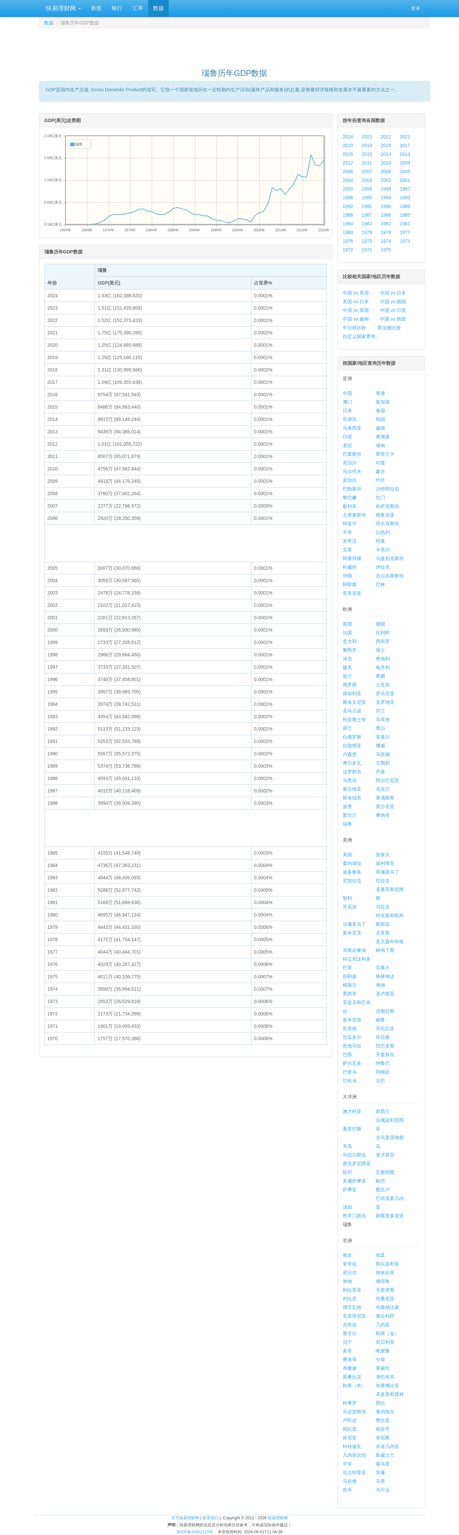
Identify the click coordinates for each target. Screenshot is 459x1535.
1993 (405, 197)
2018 (386, 145)
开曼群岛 (385, 1054)
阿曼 (380, 541)
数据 (158, 8)
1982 (386, 223)
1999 (367, 189)
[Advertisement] (234, 45)
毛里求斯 (385, 1290)
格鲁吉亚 (385, 515)
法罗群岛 (352, 771)
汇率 (137, 8)
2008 (348, 171)
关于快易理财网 (185, 1518)
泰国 (380, 410)
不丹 (347, 532)
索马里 (383, 1463)
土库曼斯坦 (354, 515)
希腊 (380, 676)
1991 (367, 206)
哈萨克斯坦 (387, 506)
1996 (348, 197)
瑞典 (347, 824)
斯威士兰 (385, 1455)
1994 (386, 197)
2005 (405, 171)
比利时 (383, 632)
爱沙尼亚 (385, 806)
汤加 (347, 1207)
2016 (348, 154)
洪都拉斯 (385, 1011)
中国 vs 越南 (356, 319)
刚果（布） (354, 1385)
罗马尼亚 (385, 693)
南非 (347, 1255)
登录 (415, 8)
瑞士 (380, 650)
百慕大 (383, 967)
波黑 (347, 806)
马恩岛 (350, 780)
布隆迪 (350, 1368)
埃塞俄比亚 (387, 1385)
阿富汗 (350, 523)
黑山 (380, 728)
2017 (405, 145)
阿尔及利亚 (387, 1264)
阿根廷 (383, 1072)
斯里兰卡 (385, 454)
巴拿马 (350, 1072)
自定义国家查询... (361, 336)
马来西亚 (352, 428)
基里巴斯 (352, 1128)
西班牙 (383, 641)
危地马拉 (352, 1046)
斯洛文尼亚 (354, 702)
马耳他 (383, 719)
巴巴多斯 (385, 1046)
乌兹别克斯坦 (390, 558)
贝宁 (347, 1342)
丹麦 (380, 771)
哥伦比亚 (385, 1028)
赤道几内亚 (387, 1446)
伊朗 (347, 575)
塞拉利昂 (385, 1316)
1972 (348, 249)
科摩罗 (350, 1403)
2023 (367, 136)
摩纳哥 (383, 815)
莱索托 (383, 1368)
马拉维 (350, 1481)
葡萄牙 (350, 650)
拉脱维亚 (352, 745)
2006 (386, 171)
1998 (386, 189)
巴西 (347, 1054)
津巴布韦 (385, 1377)
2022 (386, 136)
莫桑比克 (352, 1377)
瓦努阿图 (385, 1172)
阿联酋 (350, 584)
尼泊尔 (350, 462)
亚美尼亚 (352, 593)
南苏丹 (383, 1429)
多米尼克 (352, 933)
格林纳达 (385, 976)
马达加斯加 (354, 1411)
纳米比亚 (385, 1272)
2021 (405, 136)
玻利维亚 (385, 863)
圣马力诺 (352, 711)
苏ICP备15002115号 (195, 1532)
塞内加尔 (385, 1411)
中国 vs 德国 (393, 301)
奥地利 (383, 658)
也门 (380, 497)
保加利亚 (352, 693)
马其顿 (383, 754)
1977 (405, 232)
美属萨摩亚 (354, 1181)
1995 (367, 197)
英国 (347, 624)
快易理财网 (62, 8)
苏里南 (350, 1028)
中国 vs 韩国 (393, 319)
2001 (405, 180)
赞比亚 (383, 1420)
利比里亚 (352, 1290)
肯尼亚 (350, 1437)
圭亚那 (383, 933)
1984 (348, 223)
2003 (367, 180)
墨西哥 (350, 993)
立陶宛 (383, 763)
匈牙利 (383, 667)
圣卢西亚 (385, 993)
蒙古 (380, 471)
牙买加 (350, 906)
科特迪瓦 (352, 1446)
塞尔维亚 (352, 789)
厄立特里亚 (354, 1472)
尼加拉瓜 (352, 880)
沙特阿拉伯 (387, 488)
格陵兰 (350, 985)
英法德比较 (389, 327)
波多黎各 (352, 872)
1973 (405, 241)
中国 (347, 393)
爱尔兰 (350, 815)
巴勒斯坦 (352, 488)
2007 (367, 171)
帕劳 (380, 1181)
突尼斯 (383, 1437)
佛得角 (383, 1281)
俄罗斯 (350, 684)
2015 (367, 154)
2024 (348, 136)
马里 (380, 1481)
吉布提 (350, 1324)
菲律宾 (350, 419)
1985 (405, 215)
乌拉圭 (383, 906)
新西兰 (383, 1111)
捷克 (347, 667)
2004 (348, 180)
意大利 (350, 641)
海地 (380, 985)
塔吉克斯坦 (387, 523)
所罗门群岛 (354, 1215)
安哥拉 (350, 1264)
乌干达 (383, 1490)
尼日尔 (350, 1272)
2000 (348, 189)
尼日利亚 (385, 1342)
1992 (348, 206)
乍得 (380, 1359)
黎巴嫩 (350, 497)
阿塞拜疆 (352, 558)
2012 (348, 163)
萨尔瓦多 (352, 1063)
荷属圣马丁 (387, 872)
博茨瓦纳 (352, 1307)
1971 (367, 249)
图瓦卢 (383, 1189)
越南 (380, 428)
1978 (386, 232)
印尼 (347, 436)
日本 (347, 410)
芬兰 (380, 711)
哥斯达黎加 (354, 950)
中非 (347, 1463)
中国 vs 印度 (393, 310)
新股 (96, 8)
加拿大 (383, 854)
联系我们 (211, 1518)
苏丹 (347, 1490)
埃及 (380, 1255)
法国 (347, 632)
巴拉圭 (383, 880)
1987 (367, 215)
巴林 (380, 584)
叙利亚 (350, 506)
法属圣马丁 (354, 924)
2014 (386, 154)
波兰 (347, 676)
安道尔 (383, 737)
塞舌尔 (350, 1333)
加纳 (347, 1281)
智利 (347, 898)
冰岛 (347, 658)
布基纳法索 (387, 1307)
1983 (367, 223)
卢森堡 (350, 754)
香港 (380, 393)
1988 (348, 215)
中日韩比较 (354, 327)
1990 (386, 206)
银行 (117, 8)
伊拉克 (383, 567)
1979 (367, 232)
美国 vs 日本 (356, 301)
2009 (405, 163)
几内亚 (383, 1324)
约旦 (380, 480)
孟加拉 (350, 480)
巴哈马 (350, 1080)
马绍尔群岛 (354, 1155)
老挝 (347, 445)
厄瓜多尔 (352, 1037)
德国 (380, 624)
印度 (380, 462)
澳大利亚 (352, 1111)
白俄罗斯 (352, 737)
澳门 (347, 402)
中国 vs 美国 (356, 293)
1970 (386, 249)
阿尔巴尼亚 (387, 780)
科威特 (350, 567)
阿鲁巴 (383, 1063)
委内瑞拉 (352, 863)
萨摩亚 (350, 1189)
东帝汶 (350, 541)
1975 (367, 241)
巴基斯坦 (352, 454)
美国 (347, 854)
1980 (348, 232)
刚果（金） (387, 1333)
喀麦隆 (383, 1350)
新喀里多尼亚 (390, 1215)
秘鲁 (380, 1019)
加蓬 (380, 1472)
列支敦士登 (354, 719)
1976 (348, 241)
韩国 (380, 419)
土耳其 (383, 684)
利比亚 (350, 1298)
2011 (367, 163)
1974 (386, 241)
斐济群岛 (385, 1155)
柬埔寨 (383, 436)
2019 (367, 145)
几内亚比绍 (354, 1455)
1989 (405, 206)
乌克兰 (383, 789)
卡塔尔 (383, 549)
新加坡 (383, 402)
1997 (405, 189)
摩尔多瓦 (352, 763)
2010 (386, 163)
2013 (405, 154)
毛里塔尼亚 (354, 1316)
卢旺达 (350, 1420)
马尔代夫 (352, 471)
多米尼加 (352, 1019)
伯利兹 (350, 976)
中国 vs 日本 (393, 293)
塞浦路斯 (385, 797)
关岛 (347, 1146)
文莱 (347, 549)
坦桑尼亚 (385, 1298)
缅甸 (380, 445)
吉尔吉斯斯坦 (390, 575)
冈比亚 (350, 1429)
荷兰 (347, 728)
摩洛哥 (350, 1359)
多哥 (347, 1350)
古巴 (380, 1080)
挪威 (380, 745)
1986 (386, 215)
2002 (386, 180)
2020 (348, 145)
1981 (405, 223)
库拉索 (383, 1037)
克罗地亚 (385, 702)
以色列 (383, 532)
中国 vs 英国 (356, 310)
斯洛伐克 (352, 797)
